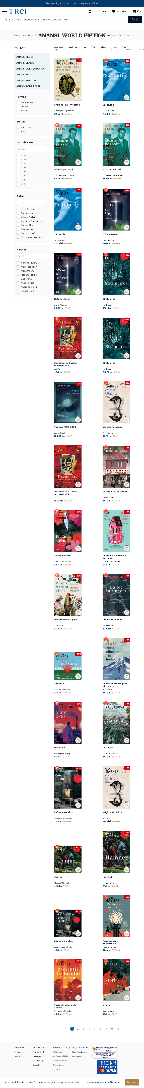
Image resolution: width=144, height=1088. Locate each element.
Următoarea (117, 1032)
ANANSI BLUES (24, 61)
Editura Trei (38, 1051)
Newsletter (77, 1061)
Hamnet (58, 881)
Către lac (108, 752)
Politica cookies (59, 1065)
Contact (18, 1061)
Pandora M (38, 1056)
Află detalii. (115, 1082)
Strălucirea (109, 303)
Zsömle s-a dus (63, 816)
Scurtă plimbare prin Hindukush (115, 689)
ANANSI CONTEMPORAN (30, 72)
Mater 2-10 (60, 752)
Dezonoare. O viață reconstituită (65, 368)
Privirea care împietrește (110, 946)
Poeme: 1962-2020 (65, 431)
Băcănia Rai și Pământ (115, 496)
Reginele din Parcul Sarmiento (114, 561)
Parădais (59, 688)
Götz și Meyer (111, 238)
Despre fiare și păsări (66, 624)
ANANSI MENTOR (26, 84)
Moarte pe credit (64, 173)
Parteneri (18, 1056)
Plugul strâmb (62, 560)
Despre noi (19, 1051)
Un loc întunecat (112, 624)
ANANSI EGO (23, 78)
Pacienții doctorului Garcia (65, 1010)
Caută (135, 19)
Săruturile (108, 109)
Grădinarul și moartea (67, 109)
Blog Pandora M (79, 1056)
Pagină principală (22, 39)
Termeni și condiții (61, 1051)
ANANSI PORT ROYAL (28, 90)
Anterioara (66, 1032)
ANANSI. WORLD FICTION (47, 39)
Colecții (20, 52)
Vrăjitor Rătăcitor (112, 431)
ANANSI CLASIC (25, 67)
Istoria (106, 1009)
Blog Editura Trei (80, 1051)
